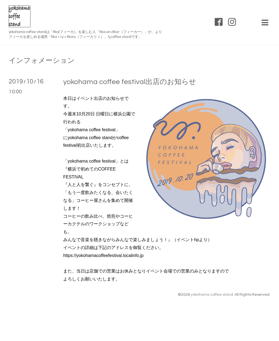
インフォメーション (42, 60)
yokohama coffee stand (212, 295)
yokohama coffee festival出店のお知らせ (129, 81)
